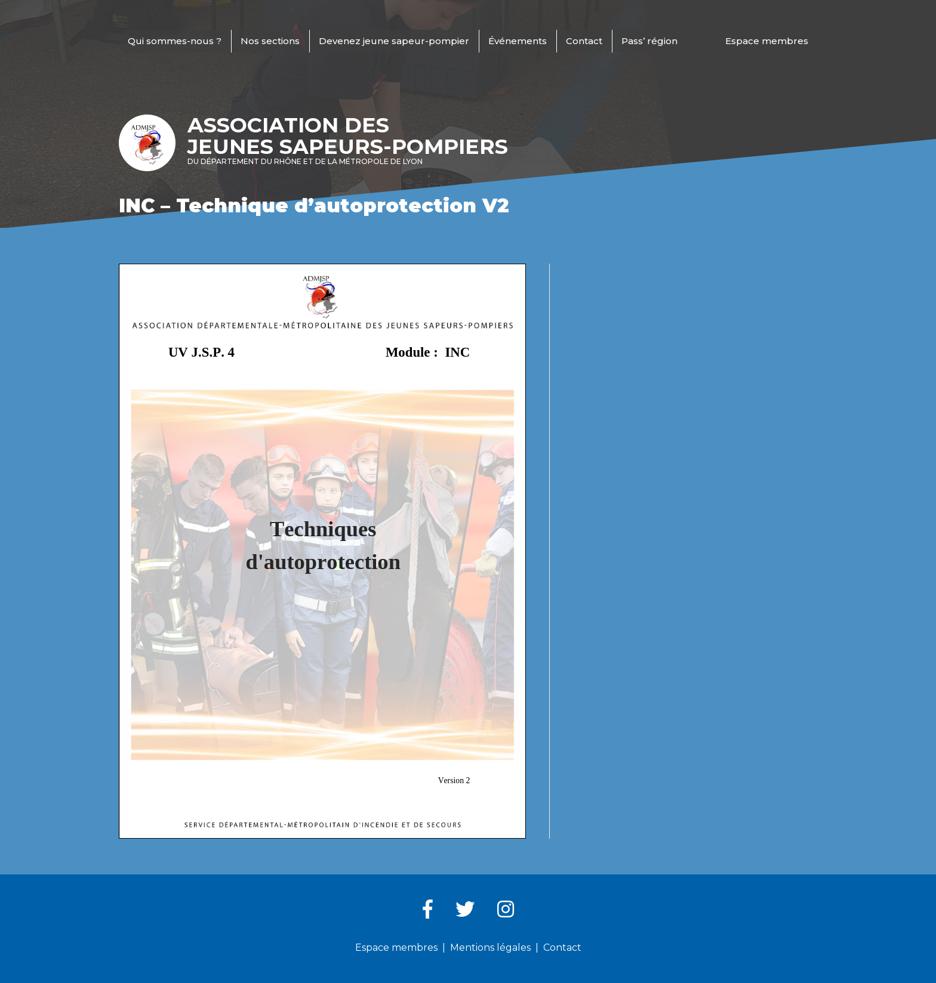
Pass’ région (649, 41)
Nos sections (270, 41)
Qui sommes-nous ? (174, 41)
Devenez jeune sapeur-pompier (394, 41)
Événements (517, 41)
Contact (584, 41)
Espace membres (766, 41)
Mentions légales (490, 947)
